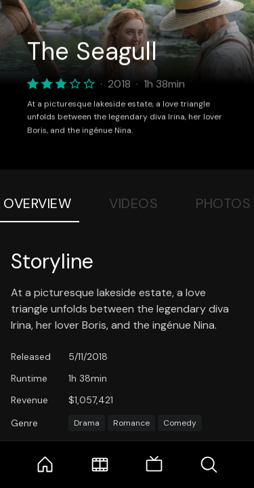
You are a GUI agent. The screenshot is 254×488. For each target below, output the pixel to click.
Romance (131, 423)
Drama (87, 423)
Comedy (179, 423)
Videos (133, 203)
